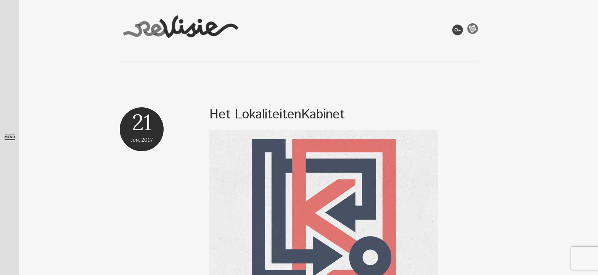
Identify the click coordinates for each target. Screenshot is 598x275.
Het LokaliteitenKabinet (277, 114)
